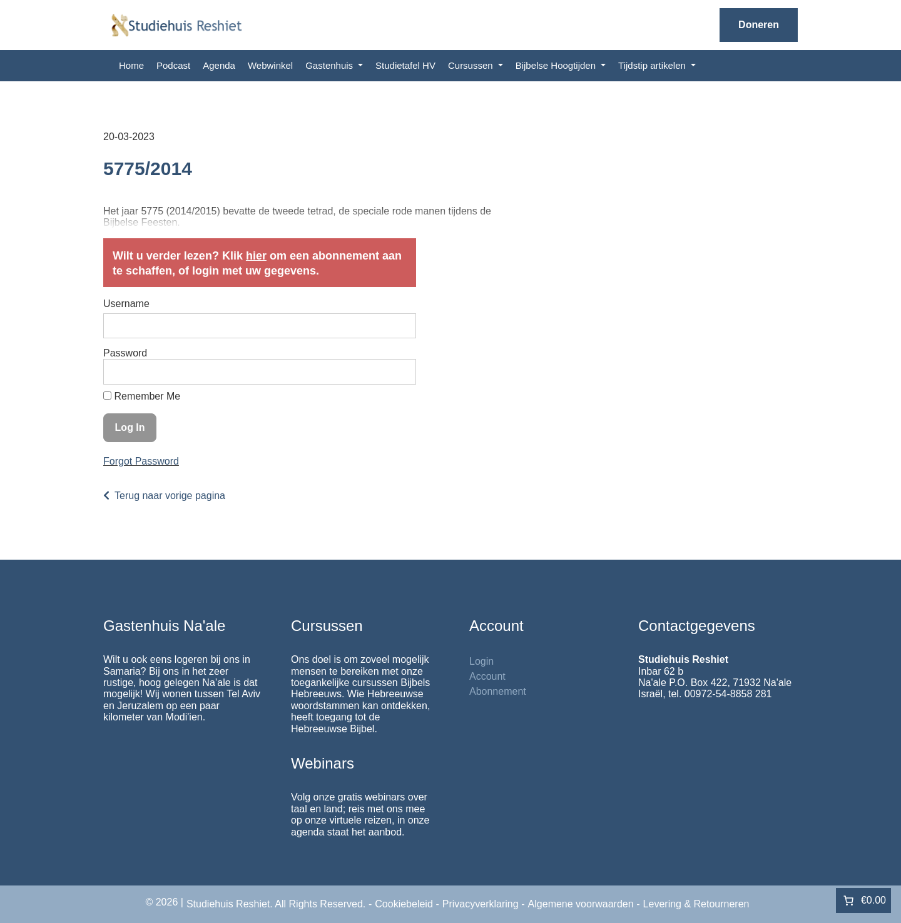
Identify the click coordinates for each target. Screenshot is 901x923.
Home (131, 65)
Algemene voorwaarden (581, 904)
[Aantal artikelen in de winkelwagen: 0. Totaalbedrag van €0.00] (863, 900)
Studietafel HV (405, 65)
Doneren (758, 24)
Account (487, 676)
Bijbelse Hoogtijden (557, 65)
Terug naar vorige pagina (170, 495)
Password (125, 353)
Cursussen (472, 65)
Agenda (219, 65)
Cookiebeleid (404, 904)
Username (126, 303)
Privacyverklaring (480, 904)
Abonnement (497, 691)
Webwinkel (270, 65)
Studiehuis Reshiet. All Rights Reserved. (275, 904)
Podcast (173, 65)
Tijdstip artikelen (653, 65)
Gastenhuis (330, 65)
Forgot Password (141, 461)
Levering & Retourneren (696, 904)
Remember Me (141, 396)
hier (256, 256)
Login (481, 661)
